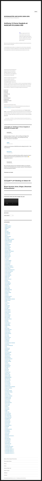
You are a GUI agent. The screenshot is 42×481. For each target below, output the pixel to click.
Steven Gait (7, 405)
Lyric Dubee (7, 349)
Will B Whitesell (8, 443)
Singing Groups (8, 397)
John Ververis (7, 316)
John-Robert (7, 317)
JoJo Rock (7, 321)
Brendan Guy (7, 253)
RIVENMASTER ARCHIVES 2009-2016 (17, 16)
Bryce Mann (7, 257)
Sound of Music (8, 398)
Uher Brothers (7, 438)
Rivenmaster (9, 151)
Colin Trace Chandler (9, 271)
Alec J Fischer (7, 233)
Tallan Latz (7, 411)
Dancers (6, 280)
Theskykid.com (8, 418)
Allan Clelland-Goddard (9, 239)
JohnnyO (6, 320)
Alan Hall (6, 231)
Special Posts (7, 399)
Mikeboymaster (8, 354)
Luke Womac (7, 348)
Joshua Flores (7, 330)
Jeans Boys (7, 313)
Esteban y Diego (8, 292)
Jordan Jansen (7, 325)
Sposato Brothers (8, 402)
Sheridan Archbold (8, 395)
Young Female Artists (9, 446)
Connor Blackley (8, 275)
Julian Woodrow (8, 333)
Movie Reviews (8, 357)
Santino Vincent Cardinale (10, 386)
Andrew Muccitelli (8, 240)
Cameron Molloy (8, 260)
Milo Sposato (7, 356)
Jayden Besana (8, 312)
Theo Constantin (8, 417)
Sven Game (7, 407)
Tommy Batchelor (8, 429)
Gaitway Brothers (8, 296)
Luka (6, 346)
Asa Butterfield (8, 244)
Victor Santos (7, 442)
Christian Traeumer (8, 265)
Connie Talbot (7, 273)
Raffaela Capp (7, 374)
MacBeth (6, 350)
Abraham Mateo (8, 225)
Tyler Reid (7, 434)
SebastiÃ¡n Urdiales (8, 391)
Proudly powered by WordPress (21, 478)
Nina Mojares (7, 366)
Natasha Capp (7, 360)
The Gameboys (8, 414)
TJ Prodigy (7, 426)
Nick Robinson (8, 365)
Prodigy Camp (7, 372)
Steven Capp (7, 403)
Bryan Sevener (8, 256)
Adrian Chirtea (8, 227)
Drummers (7, 285)
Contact (5, 475)
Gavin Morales (7, 297)
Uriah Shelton (7, 441)
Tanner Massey (8, 413)
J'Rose (6, 304)
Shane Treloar (7, 394)
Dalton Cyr (7, 277)
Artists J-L (7, 243)
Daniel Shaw (7, 281)
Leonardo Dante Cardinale (10, 342)
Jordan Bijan (7, 324)
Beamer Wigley (8, 249)
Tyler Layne (7, 433)
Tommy (6, 427)
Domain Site (9, 107)
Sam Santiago (7, 382)
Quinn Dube (7, 373)
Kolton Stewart (8, 337)
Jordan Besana (7, 322)
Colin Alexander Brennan (10, 269)
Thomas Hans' (8, 421)
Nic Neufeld (7, 364)
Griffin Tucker (7, 300)
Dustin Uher (7, 287)
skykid (8, 142)
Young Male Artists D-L (9, 451)
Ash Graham (7, 245)
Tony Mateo (7, 430)
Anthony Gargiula (8, 241)
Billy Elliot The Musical (9, 251)
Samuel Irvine (7, 385)
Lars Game (7, 341)
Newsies (6, 362)
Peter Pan (7, 370)
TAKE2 (6, 410)
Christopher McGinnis (9, 267)
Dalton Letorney (8, 279)
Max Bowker (7, 353)
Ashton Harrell (8, 247)
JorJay (6, 326)
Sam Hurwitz (7, 381)
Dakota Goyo (7, 276)
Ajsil (6, 229)
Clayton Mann (7, 268)
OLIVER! (6, 368)
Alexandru (7, 237)
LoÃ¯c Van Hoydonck (9, 345)
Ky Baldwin (7, 340)
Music (5, 465)
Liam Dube (7, 344)
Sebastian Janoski (8, 390)
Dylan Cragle (7, 288)
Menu (36, 11)
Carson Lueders (8, 261)
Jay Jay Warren (8, 310)
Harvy (6, 301)
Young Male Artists (8, 447)
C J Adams (7, 259)
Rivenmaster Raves (7, 461)
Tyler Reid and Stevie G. (9, 435)
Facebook (5, 107)
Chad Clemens (7, 263)
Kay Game (7, 334)
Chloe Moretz (7, 264)
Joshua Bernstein (8, 329)
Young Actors (7, 445)
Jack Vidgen (7, 306)
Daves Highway (8, 283)
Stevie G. (6, 406)
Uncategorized (8, 439)
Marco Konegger (8, 352)
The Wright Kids (8, 415)
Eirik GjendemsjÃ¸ (8, 289)
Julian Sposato (7, 332)
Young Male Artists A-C (9, 449)
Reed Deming (7, 378)
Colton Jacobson (8, 272)
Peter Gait (7, 369)
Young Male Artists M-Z (9, 453)
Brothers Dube (8, 255)
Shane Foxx (7, 393)
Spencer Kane (7, 401)
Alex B (6, 235)
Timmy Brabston (8, 425)
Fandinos (7, 293)
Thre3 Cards (7, 423)
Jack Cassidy (7, 305)
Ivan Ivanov (7, 302)
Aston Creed (7, 248)
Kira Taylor (7, 336)
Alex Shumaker (8, 236)
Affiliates (6, 228)
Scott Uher (7, 389)
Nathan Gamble (8, 361)
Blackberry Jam (8, 252)
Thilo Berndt (7, 419)
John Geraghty (8, 314)
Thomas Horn (7, 422)
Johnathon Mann (8, 318)
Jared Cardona (7, 309)
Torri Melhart (7, 431)
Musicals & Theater (8, 358)
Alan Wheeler (7, 232)
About (5, 463)
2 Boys (6, 224)
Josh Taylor (7, 328)
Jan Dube (6, 308)
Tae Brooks (7, 409)
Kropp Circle (7, 338)
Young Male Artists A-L (9, 450)
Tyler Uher (7, 437)
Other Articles (6, 470)
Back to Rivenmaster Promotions (10, 458)
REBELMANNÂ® (8, 377)
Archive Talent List (7, 468)
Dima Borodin (7, 284)
